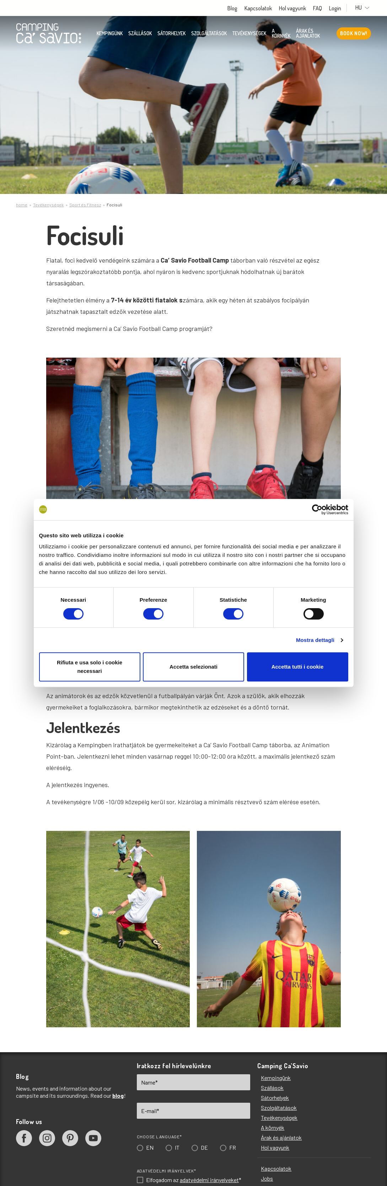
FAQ (322, 8)
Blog (238, 8)
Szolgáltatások (209, 33)
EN (150, 1147)
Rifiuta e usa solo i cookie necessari (89, 666)
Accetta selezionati (193, 667)
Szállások (140, 33)
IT (177, 1147)
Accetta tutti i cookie (298, 667)
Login (340, 8)
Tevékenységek (249, 33)
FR (232, 1147)
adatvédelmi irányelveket (209, 1179)
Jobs (267, 1178)
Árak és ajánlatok (308, 34)
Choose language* (159, 1136)
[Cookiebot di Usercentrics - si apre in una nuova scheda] (317, 509)
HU (365, 7)
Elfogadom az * (193, 1180)
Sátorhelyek (171, 33)
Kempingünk (110, 33)
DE (204, 1147)
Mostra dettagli (315, 640)
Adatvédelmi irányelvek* (166, 1170)
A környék (281, 34)
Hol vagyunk (297, 8)
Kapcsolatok (263, 8)
